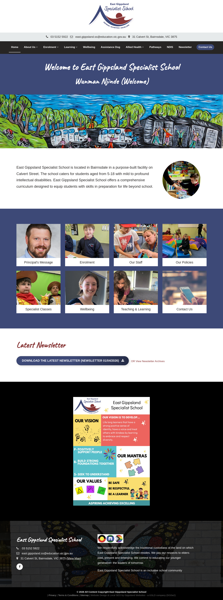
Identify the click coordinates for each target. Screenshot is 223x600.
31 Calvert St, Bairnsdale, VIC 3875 (152, 36)
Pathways (155, 47)
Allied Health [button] (135, 47)
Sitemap (84, 593)
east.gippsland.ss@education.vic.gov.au (98, 36)
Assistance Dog (110, 47)
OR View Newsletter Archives (148, 361)
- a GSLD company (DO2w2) (161, 593)
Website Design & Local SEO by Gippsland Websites (118, 593)
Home (14, 47)
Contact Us (205, 47)
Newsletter (185, 47)
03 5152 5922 (57, 36)
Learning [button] (70, 47)
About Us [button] (31, 47)
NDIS (170, 47)
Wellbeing (89, 47)
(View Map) (74, 558)
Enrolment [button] (51, 47)
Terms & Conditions (68, 593)
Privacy (52, 593)
